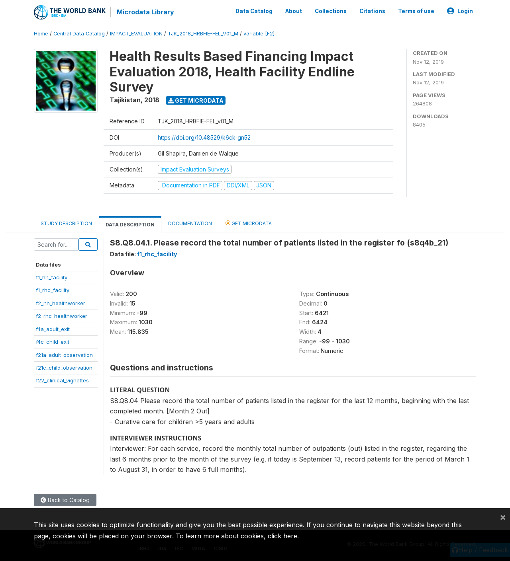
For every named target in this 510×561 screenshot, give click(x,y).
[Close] (503, 517)
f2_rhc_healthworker (61, 316)
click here (282, 536)
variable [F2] (259, 34)
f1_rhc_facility (52, 290)
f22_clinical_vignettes (62, 380)
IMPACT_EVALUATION (136, 34)
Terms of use (416, 11)
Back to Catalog (65, 500)
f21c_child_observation (64, 367)
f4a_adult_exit (53, 329)
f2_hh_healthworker (60, 303)
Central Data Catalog (79, 34)
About (293, 11)
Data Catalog (254, 11)
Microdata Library (145, 12)
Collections (331, 11)
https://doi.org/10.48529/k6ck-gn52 (204, 137)
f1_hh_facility (51, 277)
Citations (372, 11)
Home (41, 34)
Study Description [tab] (66, 223)
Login (460, 11)
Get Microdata (196, 100)
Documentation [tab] (190, 223)
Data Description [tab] (130, 225)
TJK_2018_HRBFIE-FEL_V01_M (203, 34)
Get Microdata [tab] (249, 223)
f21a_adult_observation (64, 355)
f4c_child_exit (52, 342)
